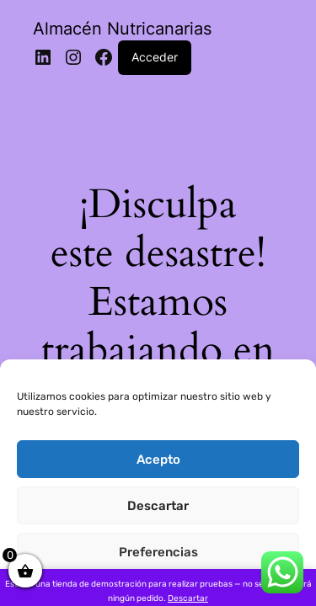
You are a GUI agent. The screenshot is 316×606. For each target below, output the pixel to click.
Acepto (158, 459)
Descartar (158, 505)
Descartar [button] (188, 598)
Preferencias (158, 552)
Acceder (154, 57)
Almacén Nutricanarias (122, 29)
